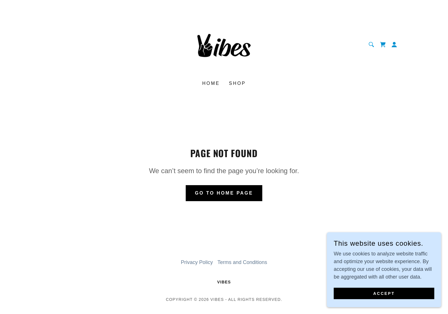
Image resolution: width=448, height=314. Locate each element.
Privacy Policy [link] (197, 262)
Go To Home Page (224, 193)
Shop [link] (237, 83)
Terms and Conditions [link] (242, 262)
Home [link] (211, 83)
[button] (394, 44)
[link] (224, 44)
